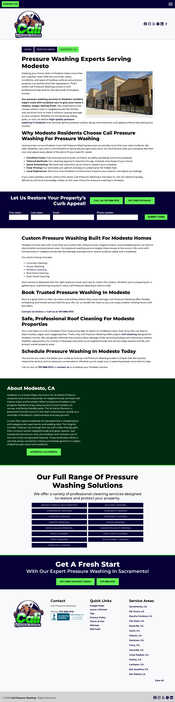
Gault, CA (134, 630)
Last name (37, 212)
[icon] (146, 24)
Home (27, 49)
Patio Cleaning (59, 533)
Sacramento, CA (138, 606)
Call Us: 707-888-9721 (106, 200)
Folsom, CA (135, 635)
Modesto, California (43, 452)
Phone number (106, 212)
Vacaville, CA (136, 650)
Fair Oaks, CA (136, 621)
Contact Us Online (32, 311)
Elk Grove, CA (136, 611)
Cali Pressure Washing (23, 698)
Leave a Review (98, 609)
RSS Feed (95, 629)
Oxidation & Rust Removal (115, 528)
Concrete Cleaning (115, 510)
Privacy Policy (98, 617)
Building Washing (115, 505)
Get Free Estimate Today (75, 581)
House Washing (115, 522)
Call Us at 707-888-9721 (60, 311)
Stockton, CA (136, 640)
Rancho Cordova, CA (140, 616)
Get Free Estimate (139, 200)
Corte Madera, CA (138, 655)
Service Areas (46, 49)
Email (57, 212)
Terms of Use (97, 621)
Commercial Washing (59, 510)
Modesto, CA (68, 49)
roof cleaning (129, 334)
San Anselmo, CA (138, 669)
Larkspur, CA (136, 664)
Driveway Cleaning (115, 516)
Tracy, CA (134, 645)
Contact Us (10, 4)
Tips (92, 613)
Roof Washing (59, 539)
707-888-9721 (45, 367)
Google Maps (97, 605)
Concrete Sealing (59, 516)
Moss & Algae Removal (59, 528)
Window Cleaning (36, 269)
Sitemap (94, 625)
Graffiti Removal (59, 522)
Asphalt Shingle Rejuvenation (59, 505)
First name (16, 212)
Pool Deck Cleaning (115, 533)
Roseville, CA (136, 626)
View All (159, 680)
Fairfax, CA (135, 659)
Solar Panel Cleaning (116, 539)
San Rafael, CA (137, 674)
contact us (63, 367)
